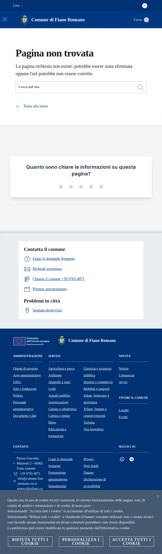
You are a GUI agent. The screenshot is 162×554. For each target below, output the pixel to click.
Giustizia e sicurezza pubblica (97, 372)
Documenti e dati (24, 416)
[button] (18, 5)
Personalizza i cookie (81, 542)
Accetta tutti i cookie (131, 542)
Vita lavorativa (94, 429)
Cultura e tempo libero (59, 419)
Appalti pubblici (59, 395)
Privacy (89, 459)
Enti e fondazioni (24, 389)
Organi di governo (25, 368)
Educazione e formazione (57, 432)
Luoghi (123, 410)
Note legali (91, 466)
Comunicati (127, 375)
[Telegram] (131, 459)
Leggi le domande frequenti (60, 462)
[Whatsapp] (122, 459)
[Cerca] (146, 19)
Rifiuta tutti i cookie (30, 542)
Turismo (89, 422)
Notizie (124, 368)
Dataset (89, 472)
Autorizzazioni (58, 402)
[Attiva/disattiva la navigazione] (4, 19)
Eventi (123, 417)
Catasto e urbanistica (62, 409)
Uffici (17, 382)
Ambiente (55, 375)
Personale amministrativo (23, 405)
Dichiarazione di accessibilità (95, 483)
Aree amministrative (27, 375)
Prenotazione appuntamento (58, 476)
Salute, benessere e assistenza (96, 399)
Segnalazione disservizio (57, 489)
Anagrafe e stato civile (59, 385)
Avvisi (123, 382)
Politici (18, 395)
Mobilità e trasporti (97, 389)
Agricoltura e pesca (61, 368)
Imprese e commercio (98, 382)
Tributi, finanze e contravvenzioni (95, 412)
